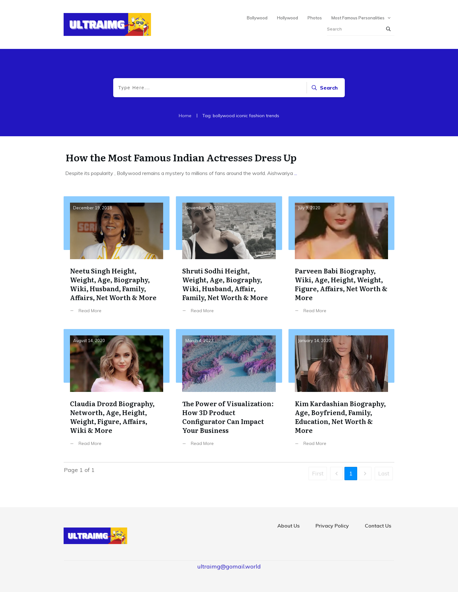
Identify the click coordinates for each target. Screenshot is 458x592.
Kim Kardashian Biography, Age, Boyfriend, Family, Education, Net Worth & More (341, 392)
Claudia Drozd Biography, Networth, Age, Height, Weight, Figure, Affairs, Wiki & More (117, 392)
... (295, 173)
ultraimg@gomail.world (229, 566)
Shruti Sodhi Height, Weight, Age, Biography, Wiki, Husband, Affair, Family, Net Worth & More (229, 259)
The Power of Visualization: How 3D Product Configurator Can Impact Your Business (229, 392)
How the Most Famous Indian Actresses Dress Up (181, 157)
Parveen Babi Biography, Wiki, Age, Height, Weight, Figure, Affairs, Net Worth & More (341, 259)
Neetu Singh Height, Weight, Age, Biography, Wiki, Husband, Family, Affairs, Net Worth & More (117, 259)
